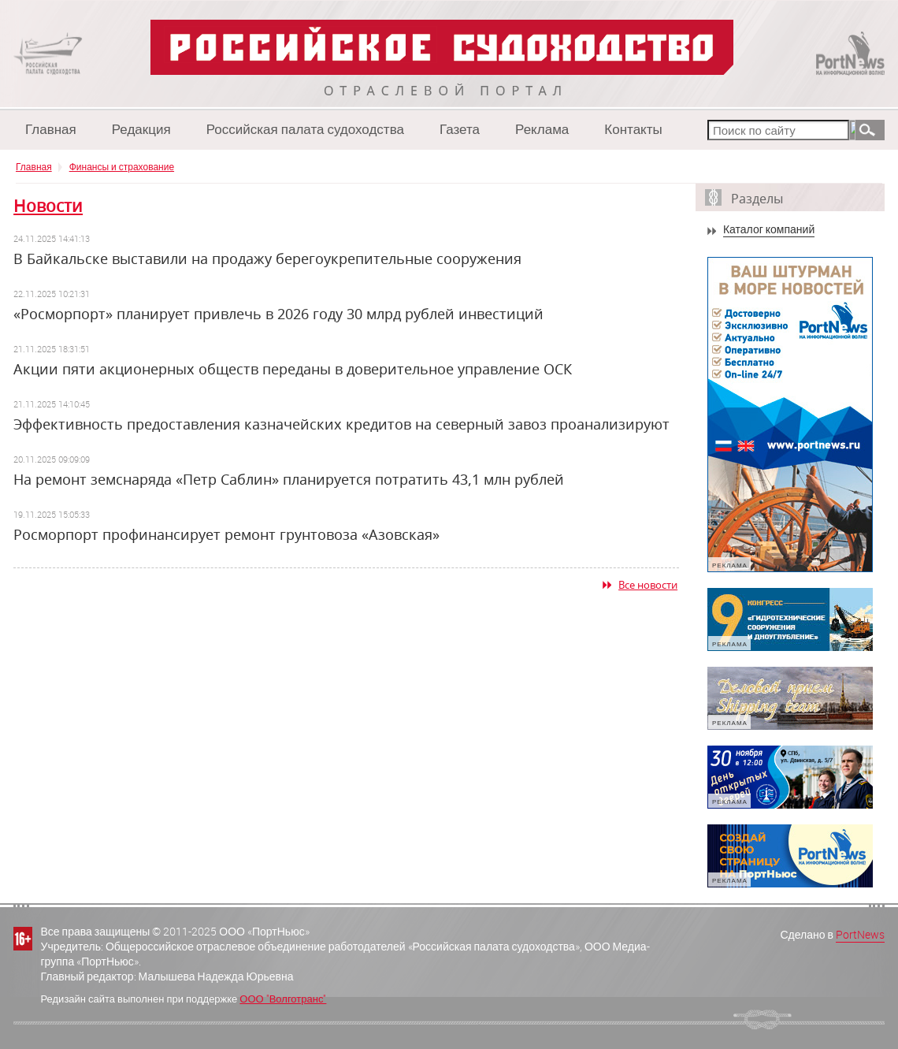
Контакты (633, 129)
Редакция (141, 129)
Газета (460, 129)
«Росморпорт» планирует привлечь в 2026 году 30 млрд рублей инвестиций (278, 313)
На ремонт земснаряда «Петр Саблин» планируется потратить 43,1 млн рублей (288, 479)
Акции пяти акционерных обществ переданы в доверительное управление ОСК (292, 368)
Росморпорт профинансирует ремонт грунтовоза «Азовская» (226, 534)
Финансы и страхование (121, 166)
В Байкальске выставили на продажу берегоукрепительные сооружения (267, 258)
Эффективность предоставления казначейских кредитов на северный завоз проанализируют (341, 424)
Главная (50, 129)
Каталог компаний (769, 229)
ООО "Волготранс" (282, 998)
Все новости (647, 585)
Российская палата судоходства (305, 129)
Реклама (542, 129)
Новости (48, 206)
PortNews (860, 934)
